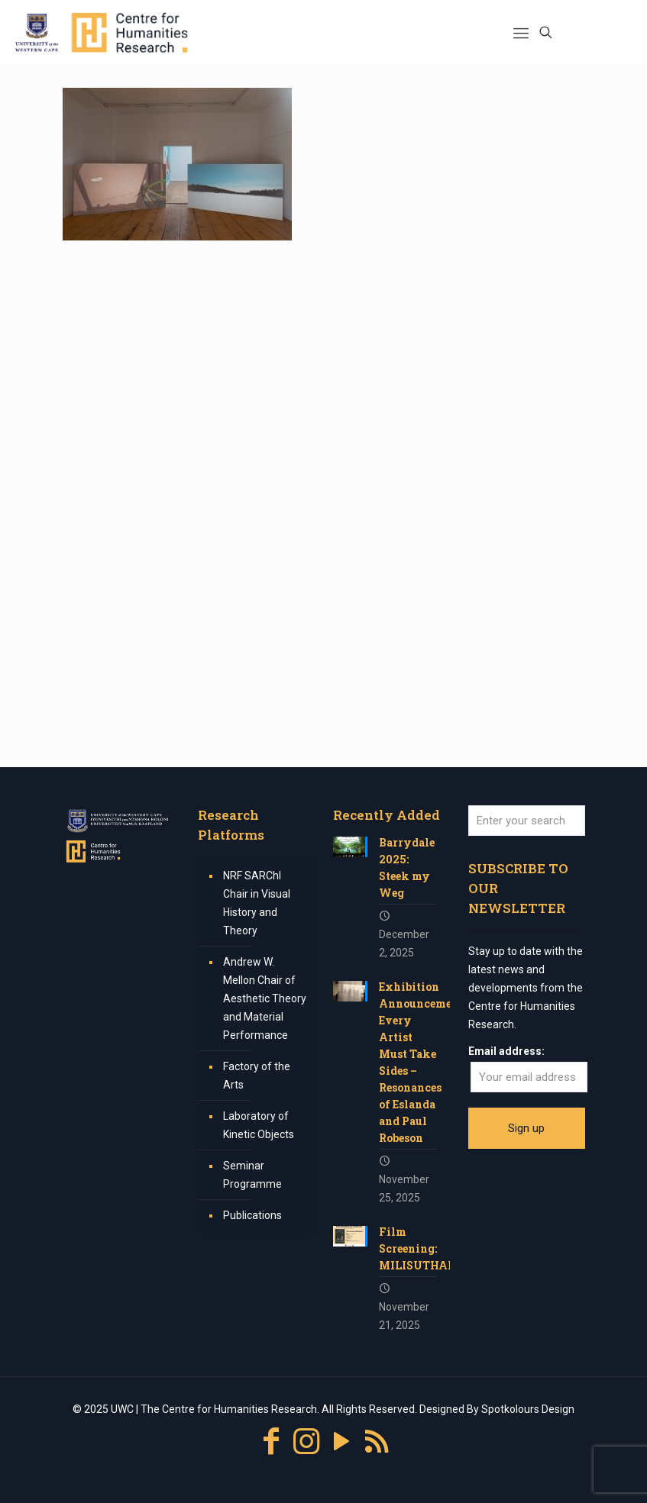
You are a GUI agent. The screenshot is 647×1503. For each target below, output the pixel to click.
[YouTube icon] (341, 1441)
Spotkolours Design (527, 1409)
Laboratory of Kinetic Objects (258, 1125)
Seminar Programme (252, 1175)
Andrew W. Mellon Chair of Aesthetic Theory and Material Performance (264, 998)
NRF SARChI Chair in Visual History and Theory (256, 903)
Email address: (506, 1051)
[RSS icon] (376, 1441)
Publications (252, 1215)
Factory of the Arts (256, 1075)
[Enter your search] (526, 820)
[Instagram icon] (306, 1441)
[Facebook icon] (271, 1441)
